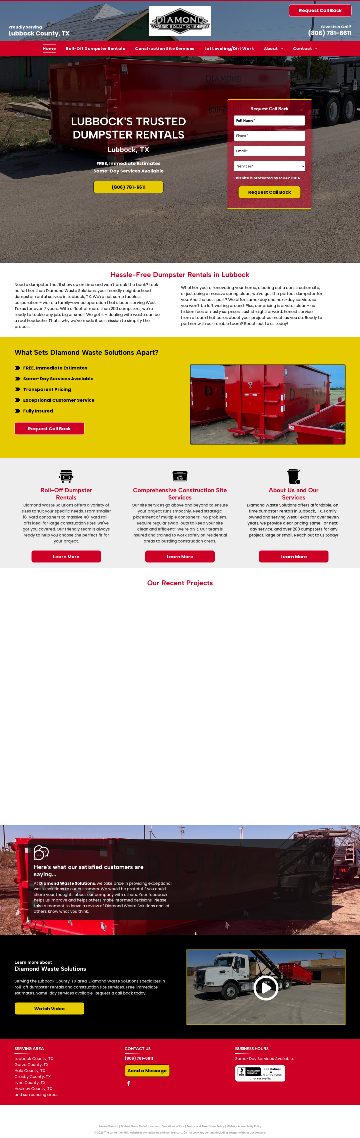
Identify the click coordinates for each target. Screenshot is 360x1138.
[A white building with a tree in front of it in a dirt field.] (180, 759)
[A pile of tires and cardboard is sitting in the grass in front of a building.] (180, 648)
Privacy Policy (107, 1126)
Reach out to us (259, 323)
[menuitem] (49, 48)
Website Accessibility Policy (244, 1126)
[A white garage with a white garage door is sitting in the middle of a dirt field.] (70, 759)
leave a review (85, 906)
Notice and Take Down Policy (205, 1126)
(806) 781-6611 (330, 33)
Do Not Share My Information (140, 1126)
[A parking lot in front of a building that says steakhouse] (70, 648)
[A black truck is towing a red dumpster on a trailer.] (290, 759)
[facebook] (128, 1084)
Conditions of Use (173, 1126)
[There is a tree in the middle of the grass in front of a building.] (290, 648)
